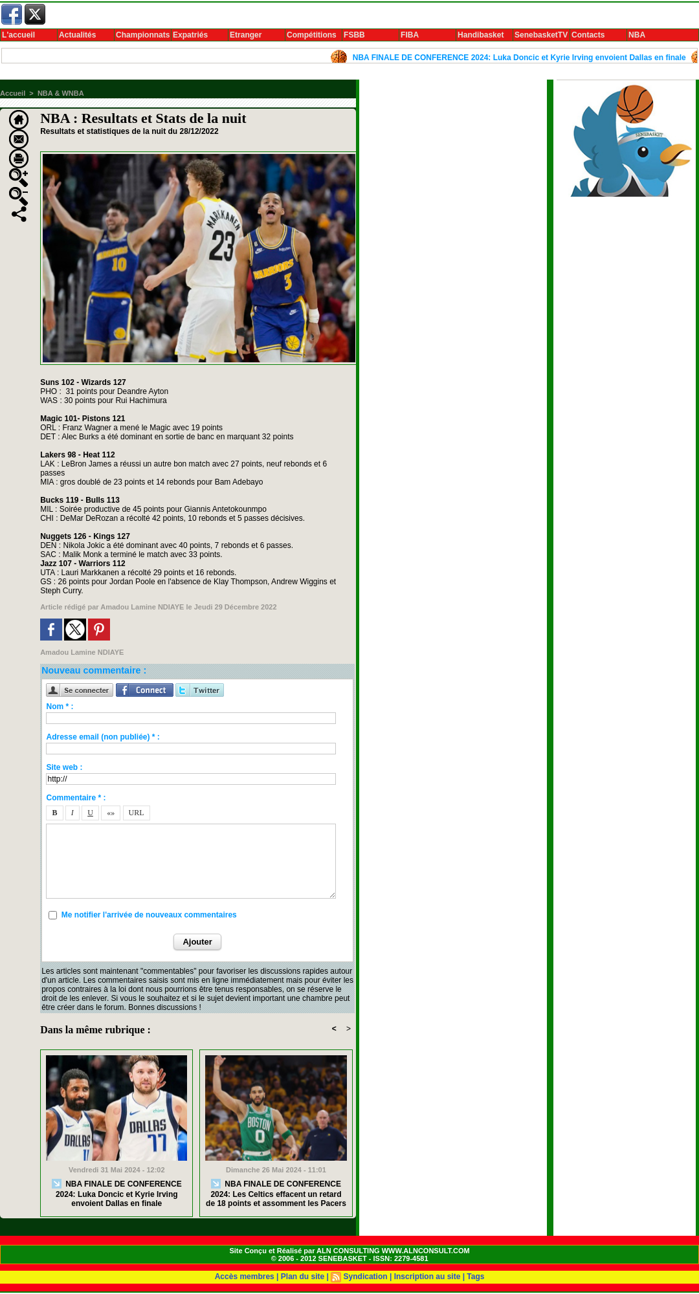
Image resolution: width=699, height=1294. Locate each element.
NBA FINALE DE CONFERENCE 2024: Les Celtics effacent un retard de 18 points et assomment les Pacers (276, 1193)
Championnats (143, 34)
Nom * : (59, 706)
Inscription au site (427, 1276)
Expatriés (190, 34)
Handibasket (481, 34)
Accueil (12, 93)
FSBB (354, 34)
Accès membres (244, 1276)
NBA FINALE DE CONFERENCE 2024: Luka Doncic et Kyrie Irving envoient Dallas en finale (523, 57)
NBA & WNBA (61, 93)
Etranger (245, 34)
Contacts (588, 34)
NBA (636, 34)
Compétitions (312, 34)
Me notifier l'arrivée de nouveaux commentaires (149, 914)
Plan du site (302, 1276)
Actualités (77, 34)
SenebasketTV (541, 34)
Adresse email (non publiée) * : (102, 736)
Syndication (366, 1276)
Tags (475, 1276)
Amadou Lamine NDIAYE (142, 607)
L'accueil (18, 34)
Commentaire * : (75, 797)
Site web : (64, 767)
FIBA (410, 34)
